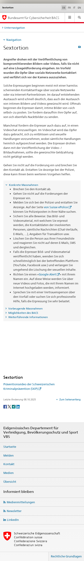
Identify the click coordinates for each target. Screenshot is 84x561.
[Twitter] (10, 406)
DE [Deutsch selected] (63, 7)
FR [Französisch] (69, 7)
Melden (8, 455)
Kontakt (8, 464)
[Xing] (14, 406)
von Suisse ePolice (56, 207)
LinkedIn (13, 520)
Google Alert (47, 274)
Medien (8, 473)
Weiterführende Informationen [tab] (28, 317)
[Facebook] (5, 406)
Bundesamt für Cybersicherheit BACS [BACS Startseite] (33, 18)
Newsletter (14, 511)
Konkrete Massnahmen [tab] (23, 185)
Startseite (9, 446)
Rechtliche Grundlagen (66, 556)
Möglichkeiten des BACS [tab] (23, 312)
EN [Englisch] (79, 7)
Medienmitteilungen (21, 502)
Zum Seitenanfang (70, 399)
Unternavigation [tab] (14, 27)
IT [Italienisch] (74, 7)
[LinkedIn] (18, 406)
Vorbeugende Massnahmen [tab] (25, 308)
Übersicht (9, 481)
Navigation (13, 40)
